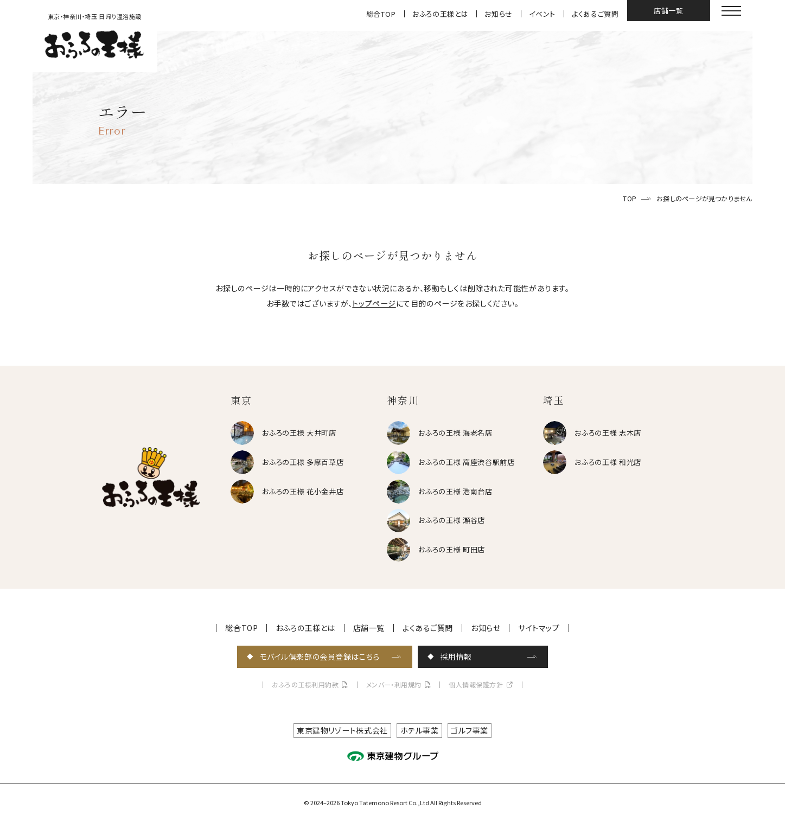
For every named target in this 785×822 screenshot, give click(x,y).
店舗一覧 (669, 10)
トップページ (373, 303)
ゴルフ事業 (469, 730)
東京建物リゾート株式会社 (342, 730)
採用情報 (456, 656)
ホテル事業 (419, 730)
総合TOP (381, 13)
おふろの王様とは (440, 13)
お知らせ (498, 13)
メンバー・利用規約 (394, 684)
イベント (542, 13)
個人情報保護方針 (476, 684)
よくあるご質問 (595, 13)
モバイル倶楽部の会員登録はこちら (320, 656)
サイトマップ (538, 628)
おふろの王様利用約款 (305, 684)
